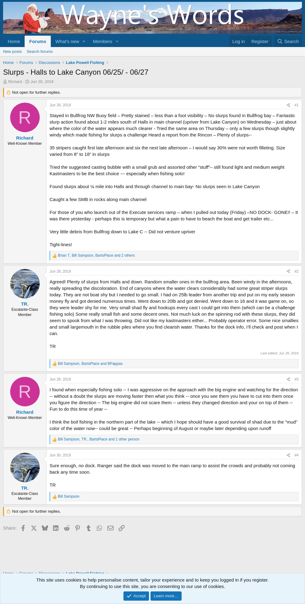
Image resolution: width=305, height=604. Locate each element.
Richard (15, 81)
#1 (297, 105)
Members (102, 41)
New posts (12, 51)
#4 (297, 455)
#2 (297, 271)
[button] (84, 41)
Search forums (40, 51)
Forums (37, 41)
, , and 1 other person (98, 439)
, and (90, 363)
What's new (67, 41)
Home (14, 41)
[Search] (288, 41)
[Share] (288, 105)
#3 (297, 379)
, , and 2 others (96, 255)
